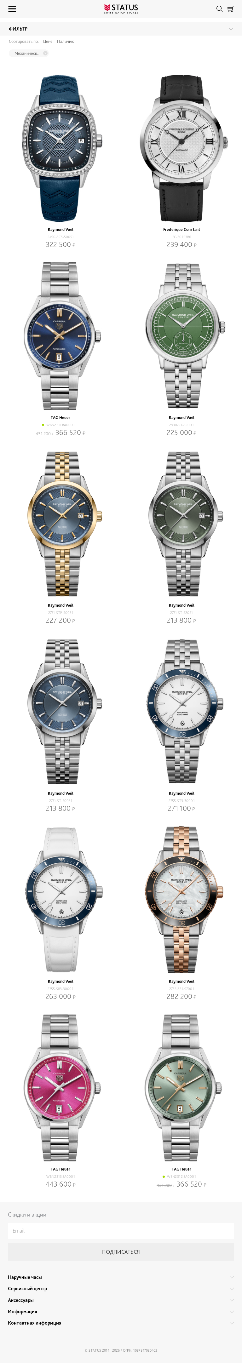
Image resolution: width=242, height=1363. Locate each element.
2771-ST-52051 (181, 612)
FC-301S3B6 (181, 237)
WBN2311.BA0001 (60, 425)
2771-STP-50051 (60, 612)
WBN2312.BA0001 (181, 1176)
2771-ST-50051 (60, 801)
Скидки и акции (27, 1214)
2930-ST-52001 (181, 425)
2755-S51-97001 (181, 989)
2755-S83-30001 (60, 989)
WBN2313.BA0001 (60, 1176)
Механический (27, 53)
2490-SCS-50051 (61, 237)
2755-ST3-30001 (182, 801)
